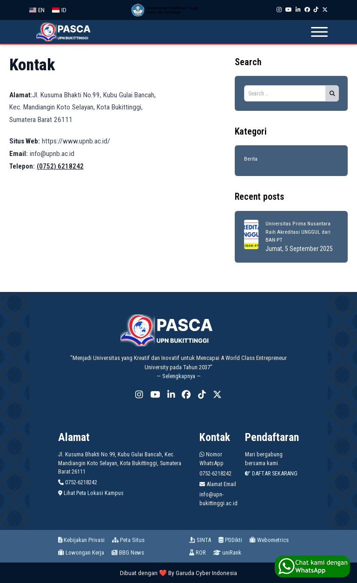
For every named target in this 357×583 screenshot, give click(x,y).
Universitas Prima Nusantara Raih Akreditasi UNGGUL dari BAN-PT (298, 231)
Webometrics (269, 539)
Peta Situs (128, 539)
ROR (197, 552)
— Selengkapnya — (179, 376)
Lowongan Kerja (81, 552)
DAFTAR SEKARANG (271, 473)
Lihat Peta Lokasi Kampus (91, 492)
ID (59, 10)
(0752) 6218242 (60, 166)
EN (37, 10)
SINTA (200, 539)
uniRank (227, 552)
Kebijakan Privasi (81, 539)
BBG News (128, 552)
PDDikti (230, 539)
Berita (251, 159)
